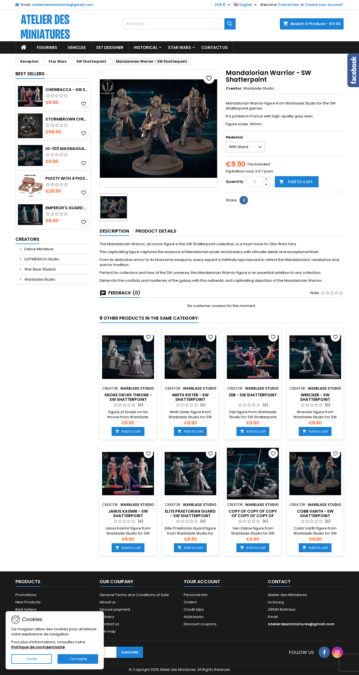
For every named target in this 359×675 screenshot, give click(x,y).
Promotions (25, 594)
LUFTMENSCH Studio (41, 259)
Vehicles (77, 47)
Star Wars (179, 47)
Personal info (196, 594)
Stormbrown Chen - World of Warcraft (67, 119)
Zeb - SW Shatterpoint (253, 395)
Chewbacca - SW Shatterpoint (67, 89)
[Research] (179, 23)
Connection (288, 4)
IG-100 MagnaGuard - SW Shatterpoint (67, 148)
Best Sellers (30, 74)
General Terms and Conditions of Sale (134, 594)
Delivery (107, 616)
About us (108, 602)
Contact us (109, 624)
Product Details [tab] (155, 231)
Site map (108, 631)
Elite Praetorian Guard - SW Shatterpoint (190, 513)
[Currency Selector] (223, 5)
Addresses (194, 616)
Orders (190, 602)
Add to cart (296, 181)
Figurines (47, 47)
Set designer (109, 47)
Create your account (324, 4)
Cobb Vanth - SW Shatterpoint (315, 513)
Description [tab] (114, 231)
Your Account (202, 581)
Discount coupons (200, 624)
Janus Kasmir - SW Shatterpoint (128, 513)
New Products (28, 602)
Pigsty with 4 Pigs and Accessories (67, 178)
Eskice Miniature (39, 249)
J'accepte (78, 659)
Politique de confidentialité (38, 647)
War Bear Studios (40, 269)
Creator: (234, 88)
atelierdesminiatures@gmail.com (62, 4)
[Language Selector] (246, 5)
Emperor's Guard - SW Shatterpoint (67, 208)
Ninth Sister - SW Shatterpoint (190, 397)
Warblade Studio (39, 279)
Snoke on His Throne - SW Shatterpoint (128, 397)
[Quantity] (254, 181)
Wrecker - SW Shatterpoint (315, 397)
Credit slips (194, 609)
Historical (146, 47)
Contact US (214, 47)
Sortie (31, 659)
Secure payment (115, 609)
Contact (279, 581)
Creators (27, 239)
